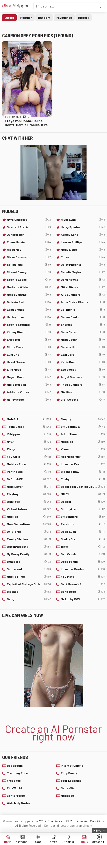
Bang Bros (83, 591)
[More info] (48, 113)
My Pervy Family (29, 554)
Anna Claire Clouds (83, 302)
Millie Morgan (29, 384)
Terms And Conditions (90, 821)
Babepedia (15, 765)
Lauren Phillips (83, 242)
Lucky (84, 841)
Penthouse (29, 471)
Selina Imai (29, 264)
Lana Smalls (29, 309)
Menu (97, 830)
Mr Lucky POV (83, 599)
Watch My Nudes (18, 803)
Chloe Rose (29, 347)
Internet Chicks (72, 765)
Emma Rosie (29, 242)
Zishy (29, 449)
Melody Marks (29, 294)
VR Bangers (83, 516)
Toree (83, 257)
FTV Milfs (83, 576)
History (83, 17)
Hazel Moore (29, 362)
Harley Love (29, 317)
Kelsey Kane (83, 234)
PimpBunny (69, 773)
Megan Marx (29, 377)
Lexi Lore (83, 354)
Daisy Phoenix (83, 264)
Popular (26, 17)
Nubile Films (29, 576)
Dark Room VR (83, 584)
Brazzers (29, 561)
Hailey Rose (29, 399)
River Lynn (83, 219)
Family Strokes (29, 539)
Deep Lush (83, 531)
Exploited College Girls (29, 584)
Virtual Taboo (29, 509)
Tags (38, 841)
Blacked (29, 591)
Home (7, 841)
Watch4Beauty (29, 546)
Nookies (83, 441)
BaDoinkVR (29, 479)
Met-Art (29, 419)
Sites (53, 841)
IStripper (29, 434)
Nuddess (67, 795)
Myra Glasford (29, 219)
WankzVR (29, 501)
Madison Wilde (29, 287)
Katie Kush (83, 362)
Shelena (83, 324)
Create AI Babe (99, 841)
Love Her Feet (83, 464)
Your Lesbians (71, 780)
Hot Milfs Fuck (83, 456)
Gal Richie (83, 309)
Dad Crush (83, 554)
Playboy (29, 494)
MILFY (83, 494)
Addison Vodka (29, 392)
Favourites (64, 17)
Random (44, 17)
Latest (9, 17)
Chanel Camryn (29, 272)
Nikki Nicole (83, 287)
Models (69, 841)
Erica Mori (29, 339)
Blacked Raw (83, 471)
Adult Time (83, 434)
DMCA (69, 821)
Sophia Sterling (29, 324)
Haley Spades (83, 227)
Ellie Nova (29, 369)
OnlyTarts (29, 531)
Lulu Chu (29, 354)
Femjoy (83, 419)
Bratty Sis (83, 539)
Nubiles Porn (29, 464)
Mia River (83, 392)
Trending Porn (17, 773)
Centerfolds (16, 795)
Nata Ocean (83, 339)
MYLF (29, 441)
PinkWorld (14, 788)
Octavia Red (29, 302)
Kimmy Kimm (29, 332)
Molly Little (83, 249)
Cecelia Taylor (83, 272)
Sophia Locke (29, 279)
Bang (29, 599)
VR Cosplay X (83, 426)
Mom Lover (29, 486)
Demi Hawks (83, 279)
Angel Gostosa (83, 377)
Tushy (83, 479)
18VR (83, 546)
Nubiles (29, 516)
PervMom (83, 524)
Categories (23, 841)
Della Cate (83, 332)
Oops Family (83, 561)
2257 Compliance (50, 821)
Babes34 (67, 788)
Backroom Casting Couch (83, 486)
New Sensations (29, 524)
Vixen (83, 449)
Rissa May (29, 249)
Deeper (83, 501)
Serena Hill (83, 347)
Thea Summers (83, 384)
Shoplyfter (83, 509)
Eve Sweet (83, 369)
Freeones (14, 780)
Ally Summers (83, 294)
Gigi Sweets (83, 399)
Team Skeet (29, 426)
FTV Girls (29, 456)
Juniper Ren (29, 234)
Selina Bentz (83, 317)
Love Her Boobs (83, 569)
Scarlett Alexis (29, 227)
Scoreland (29, 569)
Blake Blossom (29, 257)
